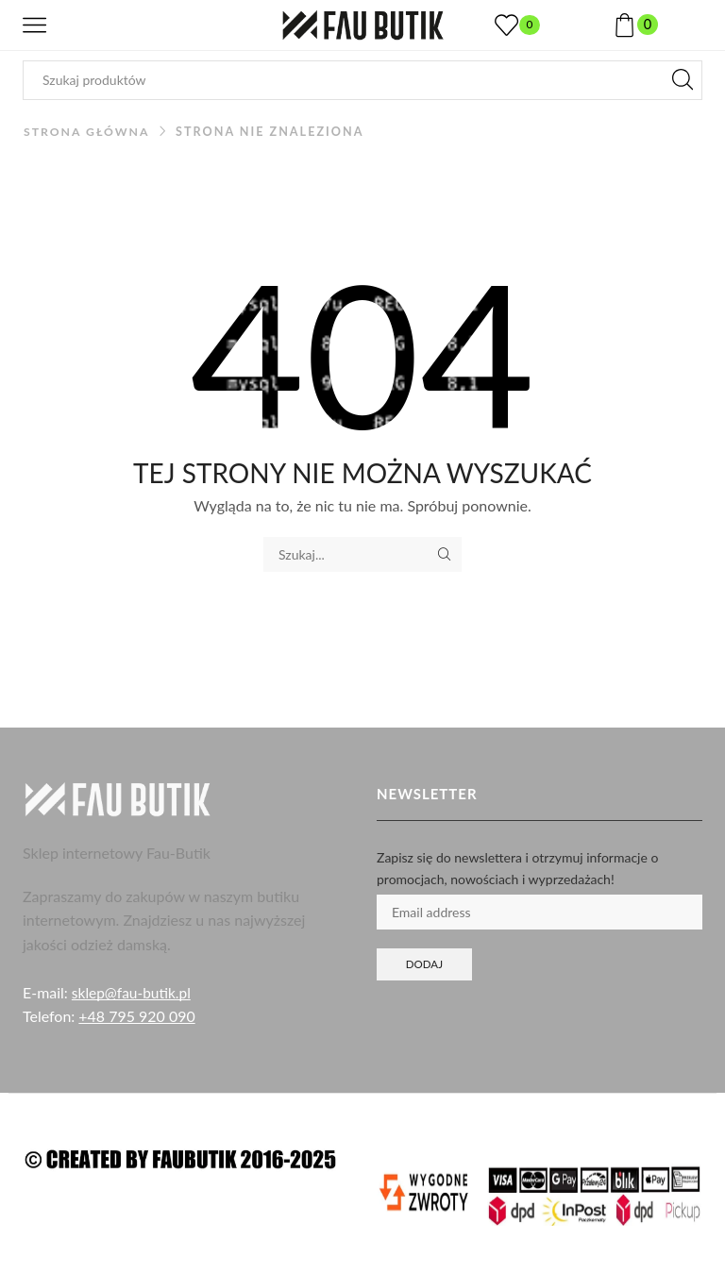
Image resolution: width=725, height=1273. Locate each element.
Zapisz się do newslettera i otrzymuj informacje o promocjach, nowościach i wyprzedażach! (517, 867)
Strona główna (88, 132)
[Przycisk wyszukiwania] (682, 80)
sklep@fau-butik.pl (133, 992)
